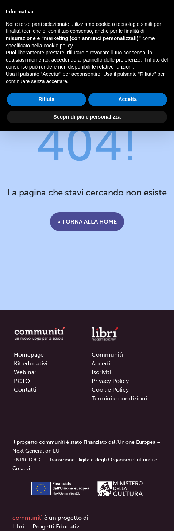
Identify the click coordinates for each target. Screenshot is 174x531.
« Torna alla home (87, 221)
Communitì (107, 354)
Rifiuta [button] (46, 99)
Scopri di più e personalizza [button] (86, 117)
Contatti (25, 389)
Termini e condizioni (119, 398)
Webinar (25, 372)
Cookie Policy (110, 389)
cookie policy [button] (58, 46)
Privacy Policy (110, 380)
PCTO (22, 380)
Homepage (29, 354)
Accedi (101, 363)
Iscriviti (101, 372)
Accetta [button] (127, 99)
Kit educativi (30, 363)
